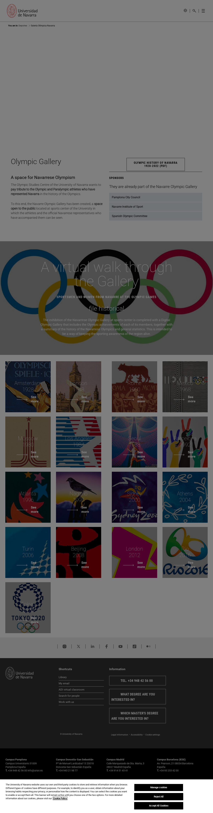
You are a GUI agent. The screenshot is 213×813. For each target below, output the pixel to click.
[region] (106, 796)
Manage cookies (158, 787)
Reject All (158, 796)
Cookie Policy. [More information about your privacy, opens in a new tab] (60, 798)
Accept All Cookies (158, 805)
